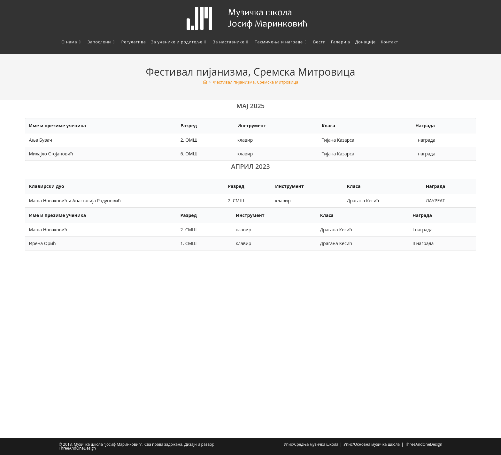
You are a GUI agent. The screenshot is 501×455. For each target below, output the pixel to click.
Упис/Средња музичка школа (311, 444)
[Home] (205, 82)
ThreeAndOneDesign (423, 444)
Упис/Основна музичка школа (371, 444)
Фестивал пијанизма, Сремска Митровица (255, 82)
